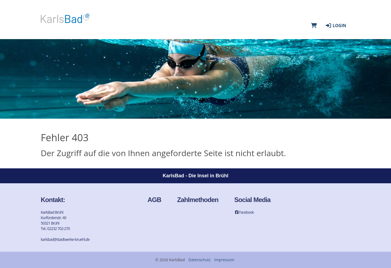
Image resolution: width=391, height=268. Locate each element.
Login (335, 26)
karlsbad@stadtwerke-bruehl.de (65, 239)
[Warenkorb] (314, 26)
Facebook (244, 212)
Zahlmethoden (197, 199)
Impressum (224, 259)
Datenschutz (199, 259)
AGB (154, 199)
